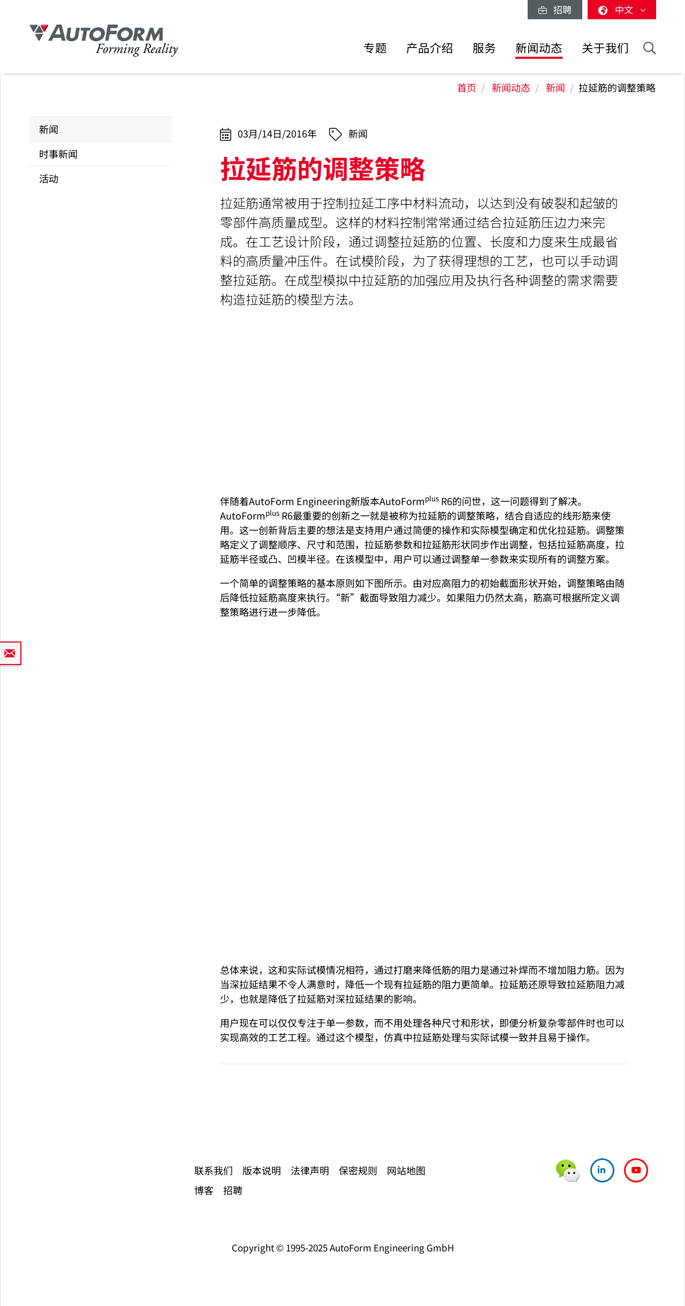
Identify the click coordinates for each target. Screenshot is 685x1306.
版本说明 (261, 1170)
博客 (204, 1190)
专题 (375, 47)
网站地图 (406, 1170)
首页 (466, 87)
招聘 (555, 9)
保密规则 (358, 1170)
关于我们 (605, 47)
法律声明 (310, 1170)
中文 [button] (621, 9)
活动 (48, 178)
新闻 (555, 87)
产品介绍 (429, 47)
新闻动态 (538, 47)
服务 (484, 47)
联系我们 (213, 1170)
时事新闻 (58, 154)
